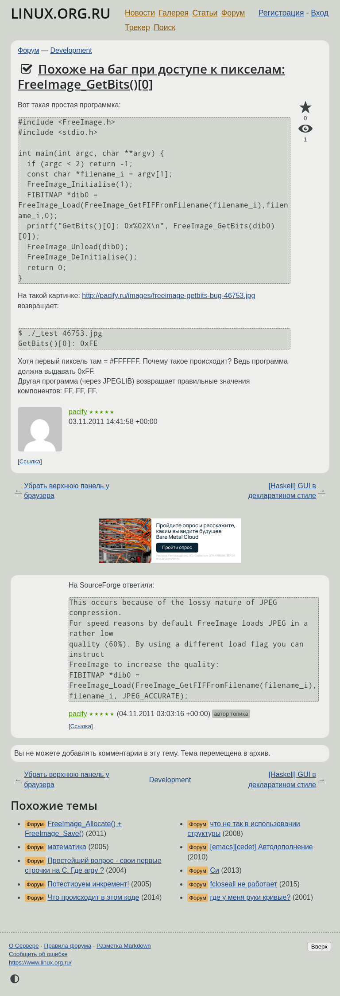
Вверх (319, 946)
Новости (140, 12)
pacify (78, 412)
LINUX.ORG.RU (61, 13)
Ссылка (29, 461)
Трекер (137, 27)
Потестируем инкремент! (88, 884)
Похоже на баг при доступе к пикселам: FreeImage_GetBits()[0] (151, 76)
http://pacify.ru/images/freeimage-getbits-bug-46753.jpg (168, 295)
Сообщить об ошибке (38, 954)
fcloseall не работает (244, 884)
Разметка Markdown (124, 945)
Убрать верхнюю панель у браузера (66, 490)
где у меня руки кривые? (250, 897)
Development (71, 50)
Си (215, 870)
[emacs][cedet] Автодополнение (261, 847)
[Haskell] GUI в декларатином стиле (282, 490)
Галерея (174, 12)
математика (66, 847)
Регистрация (281, 12)
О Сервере (24, 945)
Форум (233, 12)
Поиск (164, 27)
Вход (319, 12)
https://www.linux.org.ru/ (40, 962)
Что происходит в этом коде (93, 897)
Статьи (204, 12)
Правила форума (68, 945)
